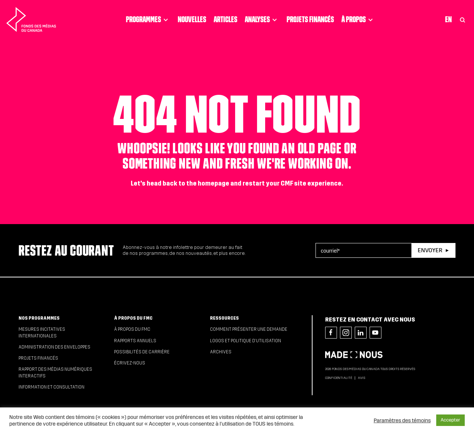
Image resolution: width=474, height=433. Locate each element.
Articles (225, 19)
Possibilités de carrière (142, 351)
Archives (220, 351)
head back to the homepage (188, 183)
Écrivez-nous (129, 363)
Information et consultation (51, 387)
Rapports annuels (135, 340)
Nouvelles (192, 19)
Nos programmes (39, 318)
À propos (358, 19)
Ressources (224, 318)
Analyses (262, 19)
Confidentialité (338, 378)
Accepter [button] (450, 420)
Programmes (148, 19)
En (448, 19)
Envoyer (430, 250)
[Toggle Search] (462, 19)
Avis (361, 378)
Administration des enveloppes (54, 347)
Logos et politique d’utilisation (245, 340)
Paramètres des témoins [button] (402, 420)
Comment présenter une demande (248, 329)
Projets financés (310, 19)
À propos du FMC (133, 318)
